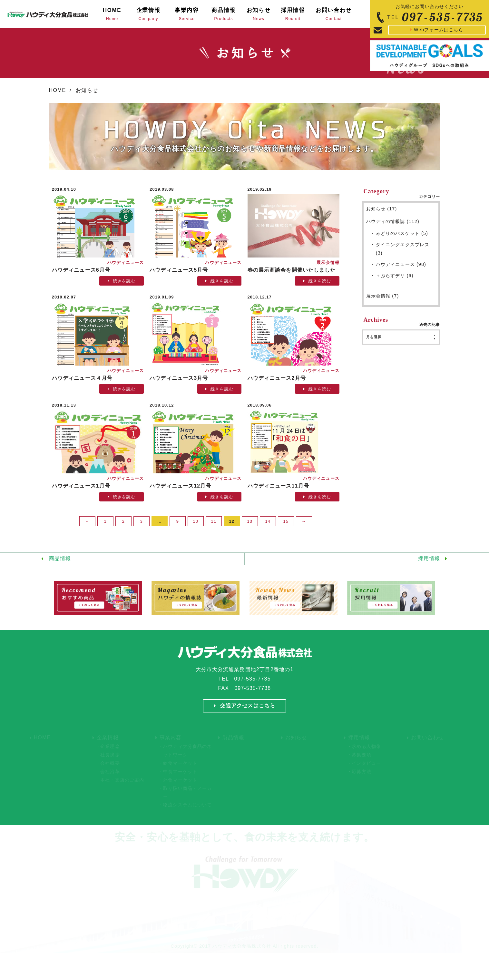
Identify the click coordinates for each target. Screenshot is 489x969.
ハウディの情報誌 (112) (392, 221)
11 (213, 521)
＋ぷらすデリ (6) (395, 275)
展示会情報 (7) (382, 295)
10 (195, 521)
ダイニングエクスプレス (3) (402, 249)
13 (249, 521)
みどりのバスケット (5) (402, 233)
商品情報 (60, 558)
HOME (57, 90)
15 (286, 521)
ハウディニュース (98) (401, 264)
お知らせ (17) (381, 208)
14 (267, 521)
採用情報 (429, 558)
